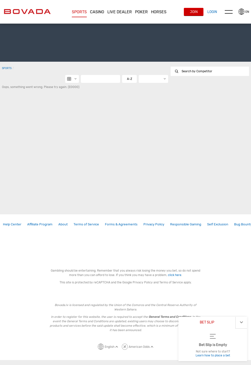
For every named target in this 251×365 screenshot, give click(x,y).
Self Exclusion (217, 224)
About (63, 224)
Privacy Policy (153, 224)
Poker (141, 12)
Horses (158, 12)
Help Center (12, 224)
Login (212, 12)
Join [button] (194, 12)
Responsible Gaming (185, 224)
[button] (79, 12)
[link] (12, 224)
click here (174, 275)
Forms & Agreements (121, 224)
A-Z (129, 79)
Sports (79, 12)
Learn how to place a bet (213, 355)
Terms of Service (86, 224)
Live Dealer (119, 12)
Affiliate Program (39, 224)
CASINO (97, 12)
